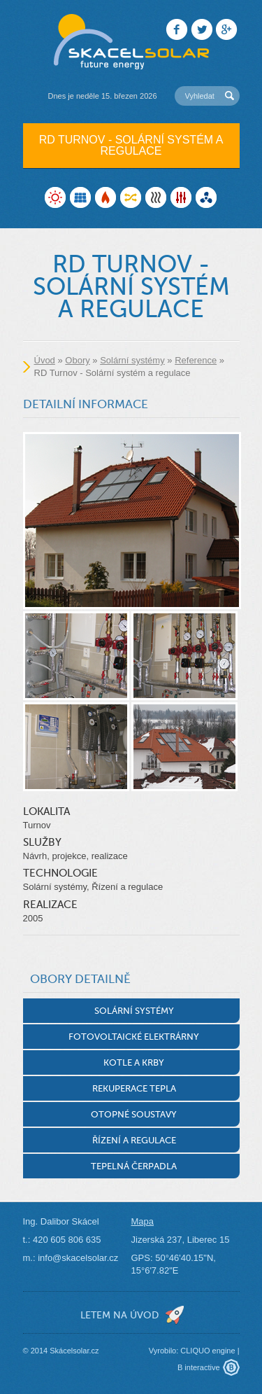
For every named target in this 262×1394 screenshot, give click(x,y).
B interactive (198, 1367)
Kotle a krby (133, 1062)
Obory (77, 360)
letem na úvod (119, 1314)
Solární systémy (132, 360)
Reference (196, 360)
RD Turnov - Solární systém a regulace (131, 145)
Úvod (44, 360)
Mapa (142, 1221)
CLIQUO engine (207, 1350)
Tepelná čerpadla (134, 1166)
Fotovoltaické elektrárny (133, 1036)
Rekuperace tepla (134, 1088)
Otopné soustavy (134, 1114)
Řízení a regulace (134, 1140)
